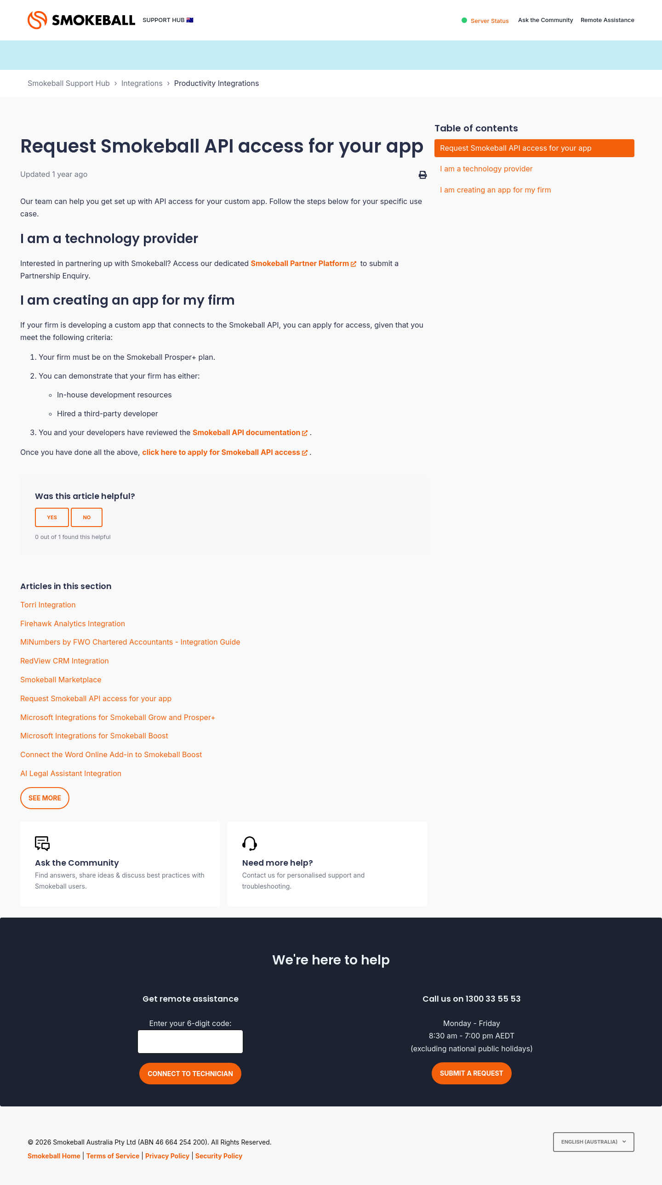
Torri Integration (48, 604)
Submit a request (471, 1073)
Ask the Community (545, 20)
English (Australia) (590, 1142)
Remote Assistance (607, 20)
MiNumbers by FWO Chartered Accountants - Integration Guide (130, 641)
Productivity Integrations (216, 83)
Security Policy (219, 1156)
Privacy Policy (167, 1156)
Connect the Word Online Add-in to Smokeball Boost (111, 754)
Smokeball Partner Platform (300, 263)
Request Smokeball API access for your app (95, 698)
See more (45, 798)
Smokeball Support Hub (69, 83)
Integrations (142, 83)
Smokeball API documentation (247, 432)
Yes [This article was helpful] (52, 517)
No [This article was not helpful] (87, 517)
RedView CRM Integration (64, 660)
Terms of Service (112, 1156)
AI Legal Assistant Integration (70, 773)
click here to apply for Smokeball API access (221, 452)
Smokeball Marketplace (61, 679)
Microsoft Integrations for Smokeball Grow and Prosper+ (118, 717)
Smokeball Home (54, 1156)
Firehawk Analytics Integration (72, 623)
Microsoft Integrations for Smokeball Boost (94, 735)
